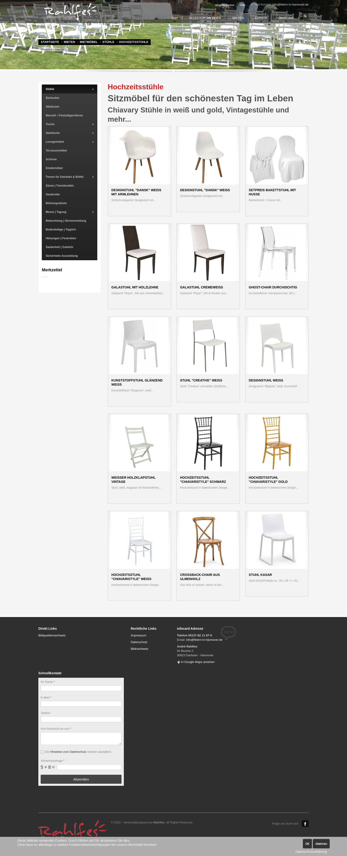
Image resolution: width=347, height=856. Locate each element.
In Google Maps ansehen (196, 662)
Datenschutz (139, 642)
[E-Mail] (81, 704)
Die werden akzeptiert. (78, 751)
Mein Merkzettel (224, 5)
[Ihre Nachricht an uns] (81, 738)
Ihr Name (48, 682)
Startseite (50, 42)
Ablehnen (321, 843)
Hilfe (242, 5)
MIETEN (69, 42)
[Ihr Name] (81, 688)
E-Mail (46, 697)
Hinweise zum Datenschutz (68, 751)
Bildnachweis (139, 648)
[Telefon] (81, 719)
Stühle (108, 42)
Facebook (305, 823)
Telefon (45, 713)
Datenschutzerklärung (311, 851)
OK (307, 843)
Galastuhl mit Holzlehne (134, 287)
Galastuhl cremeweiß (201, 287)
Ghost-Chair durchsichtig (273, 287)
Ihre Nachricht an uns (56, 728)
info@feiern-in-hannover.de (290, 4)
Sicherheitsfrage (52, 760)
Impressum (138, 635)
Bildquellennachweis (52, 635)
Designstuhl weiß (266, 380)
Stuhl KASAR (260, 575)
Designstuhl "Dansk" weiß (205, 190)
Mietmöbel (89, 42)
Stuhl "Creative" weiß (201, 380)
